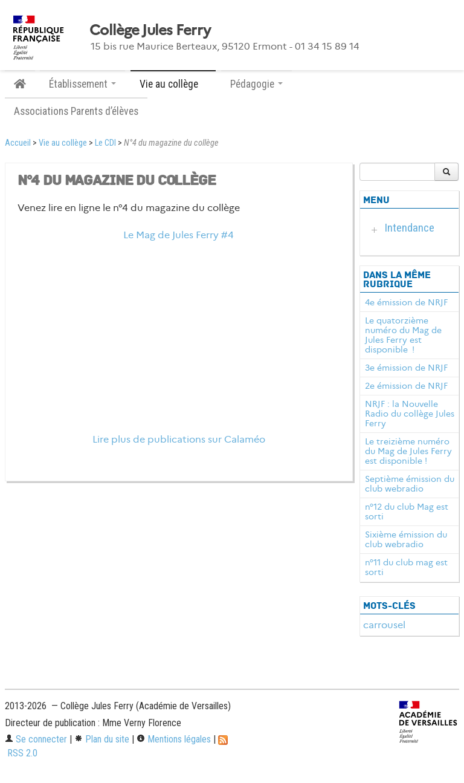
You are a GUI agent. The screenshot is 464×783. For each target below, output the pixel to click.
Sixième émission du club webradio (406, 539)
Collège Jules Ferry (149, 30)
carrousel (384, 625)
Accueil (18, 143)
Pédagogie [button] (256, 84)
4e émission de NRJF (406, 302)
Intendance (409, 228)
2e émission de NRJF (406, 385)
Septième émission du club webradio (409, 483)
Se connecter (36, 739)
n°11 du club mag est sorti (406, 567)
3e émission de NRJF (406, 367)
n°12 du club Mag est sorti (406, 511)
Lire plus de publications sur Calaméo (178, 439)
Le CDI (105, 143)
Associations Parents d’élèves (76, 111)
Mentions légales (174, 739)
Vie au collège (63, 143)
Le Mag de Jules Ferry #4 (178, 235)
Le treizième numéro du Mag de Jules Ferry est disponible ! (408, 451)
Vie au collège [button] (173, 84)
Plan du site (101, 739)
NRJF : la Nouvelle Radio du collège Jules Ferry (409, 413)
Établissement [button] (82, 84)
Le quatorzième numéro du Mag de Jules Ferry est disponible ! (403, 334)
